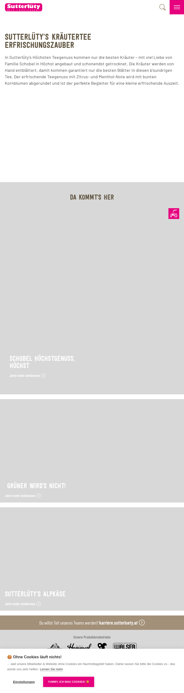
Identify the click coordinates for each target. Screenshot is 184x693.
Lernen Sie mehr (51, 669)
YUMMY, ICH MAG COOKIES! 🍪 (68, 681)
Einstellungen (24, 682)
